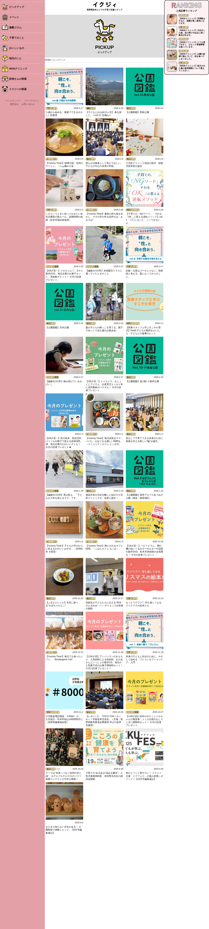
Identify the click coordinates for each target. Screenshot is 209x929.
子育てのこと (16, 37)
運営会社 (14, 104)
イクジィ (104, 4)
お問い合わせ (28, 104)
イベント (14, 17)
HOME (48, 60)
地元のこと (15, 58)
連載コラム (15, 27)
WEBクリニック (18, 68)
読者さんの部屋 (18, 78)
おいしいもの (16, 48)
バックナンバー (13, 100)
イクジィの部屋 (18, 89)
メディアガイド (31, 100)
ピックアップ (16, 6)
